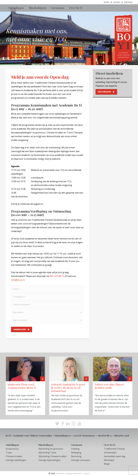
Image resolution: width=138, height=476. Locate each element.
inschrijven (104, 91)
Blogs (107, 463)
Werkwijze (109, 460)
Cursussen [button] (57, 8)
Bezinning (76, 456)
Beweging (76, 452)
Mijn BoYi (128, 2)
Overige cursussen (80, 460)
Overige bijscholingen (50, 460)
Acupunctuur (12, 448)
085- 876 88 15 (57, 276)
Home (106, 2)
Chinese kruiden (14, 456)
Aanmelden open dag (114, 456)
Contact (116, 2)
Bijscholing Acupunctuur (51, 448)
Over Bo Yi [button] (75, 8)
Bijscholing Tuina (47, 452)
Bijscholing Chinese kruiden (53, 456)
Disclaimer (60, 473)
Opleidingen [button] (16, 8)
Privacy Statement (74, 473)
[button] (47, 312)
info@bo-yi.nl (17, 279)
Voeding (75, 448)
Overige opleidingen (16, 460)
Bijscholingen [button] (37, 8)
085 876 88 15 (105, 435)
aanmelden (19, 329)
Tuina (9, 452)
